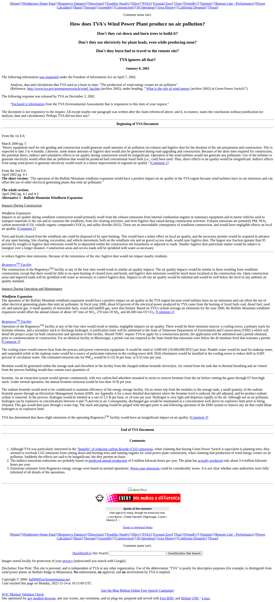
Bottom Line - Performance (234, 3)
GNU (195, 598)
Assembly (105, 7)
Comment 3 (11, 342)
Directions (96, 3)
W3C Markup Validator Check (23, 594)
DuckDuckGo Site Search (184, 553)
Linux (206, 598)
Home (15, 3)
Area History (166, 7)
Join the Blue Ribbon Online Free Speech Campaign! (137, 590)
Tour (178, 3)
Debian (186, 598)
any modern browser (42, 598)
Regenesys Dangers (72, 3)
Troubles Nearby (117, 3)
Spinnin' (206, 3)
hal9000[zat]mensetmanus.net (49, 579)
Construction (124, 7)
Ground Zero (163, 3)
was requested (49, 77)
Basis (78, 7)
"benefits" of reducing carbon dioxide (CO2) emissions (115, 449)
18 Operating (145, 7)
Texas (213, 7)
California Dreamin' (192, 7)
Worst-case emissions (145, 468)
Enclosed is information (28, 104)
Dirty (136, 3)
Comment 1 (159, 163)
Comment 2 (165, 312)
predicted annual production (108, 460)
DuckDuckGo (82, 553)
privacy (68, 561)
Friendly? (191, 3)
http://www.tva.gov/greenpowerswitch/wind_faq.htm (63, 88)
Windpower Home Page (39, 3)
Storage (90, 7)
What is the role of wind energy (168, 88)
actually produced (210, 460)
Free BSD (167, 598)
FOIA (147, 3)
